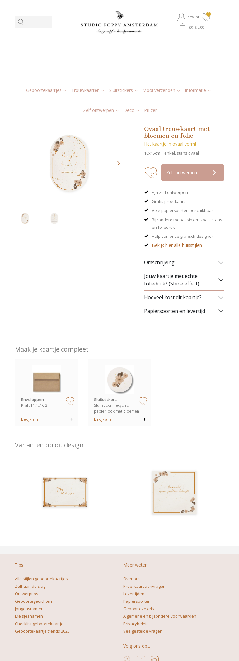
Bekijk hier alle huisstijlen (177, 187)
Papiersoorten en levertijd (174, 253)
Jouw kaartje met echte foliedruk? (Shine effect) (171, 222)
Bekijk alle (30, 361)
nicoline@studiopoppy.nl (139, 650)
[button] (188, 17)
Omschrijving (159, 204)
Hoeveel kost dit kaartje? (173, 239)
